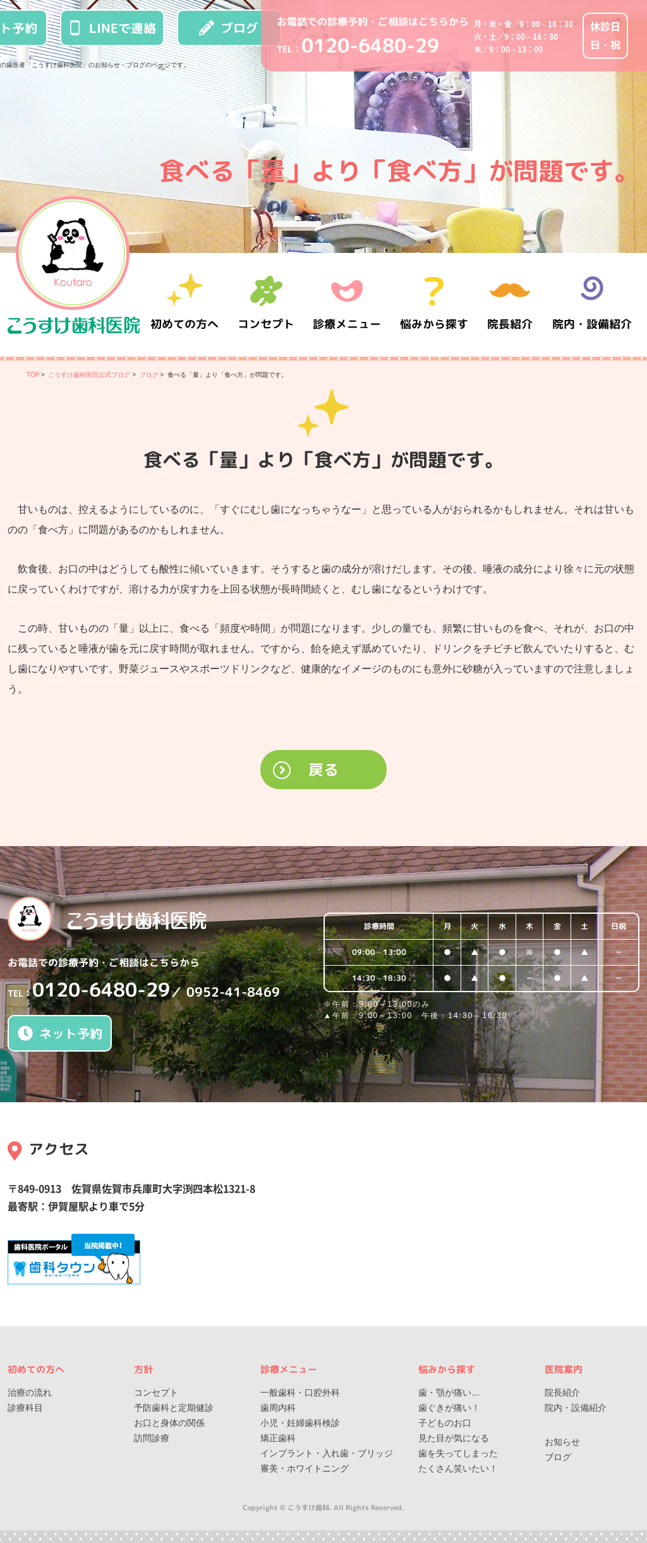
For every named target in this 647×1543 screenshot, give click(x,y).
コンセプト (156, 1392)
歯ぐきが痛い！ (449, 1408)
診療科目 (25, 1408)
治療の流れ (30, 1392)
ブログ (228, 28)
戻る (323, 769)
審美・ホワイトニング (304, 1468)
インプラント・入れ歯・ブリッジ (326, 1453)
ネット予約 (60, 1033)
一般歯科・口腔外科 (300, 1392)
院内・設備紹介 (592, 304)
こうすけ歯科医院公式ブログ (89, 374)
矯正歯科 (278, 1438)
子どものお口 (444, 1423)
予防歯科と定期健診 (174, 1408)
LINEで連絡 (112, 28)
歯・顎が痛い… (449, 1392)
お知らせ (562, 1442)
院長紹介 (513, 304)
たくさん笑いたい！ (458, 1468)
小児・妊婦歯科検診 (300, 1423)
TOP (33, 374)
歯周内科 (278, 1408)
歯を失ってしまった (458, 1453)
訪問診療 (151, 1438)
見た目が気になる (453, 1438)
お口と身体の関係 (169, 1423)
